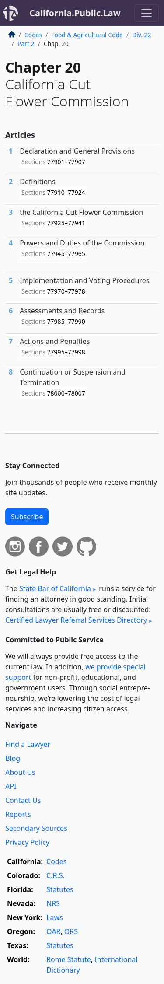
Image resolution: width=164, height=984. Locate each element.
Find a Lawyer (27, 744)
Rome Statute (68, 959)
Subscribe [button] (27, 517)
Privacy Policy (27, 842)
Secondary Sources (36, 828)
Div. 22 (141, 35)
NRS (53, 903)
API (10, 786)
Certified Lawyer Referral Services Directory (76, 620)
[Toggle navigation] (146, 13)
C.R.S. (55, 875)
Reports (18, 814)
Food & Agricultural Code (86, 35)
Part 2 (26, 43)
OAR (53, 931)
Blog (12, 758)
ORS (71, 931)
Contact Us (23, 800)
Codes (33, 35)
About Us (20, 772)
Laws (54, 917)
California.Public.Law (75, 13)
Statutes (59, 889)
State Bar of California (55, 588)
